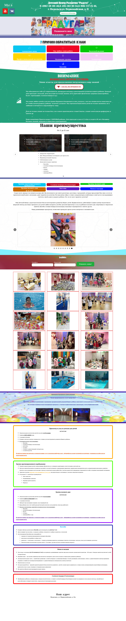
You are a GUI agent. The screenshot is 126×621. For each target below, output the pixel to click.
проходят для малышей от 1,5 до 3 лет (39, 472)
